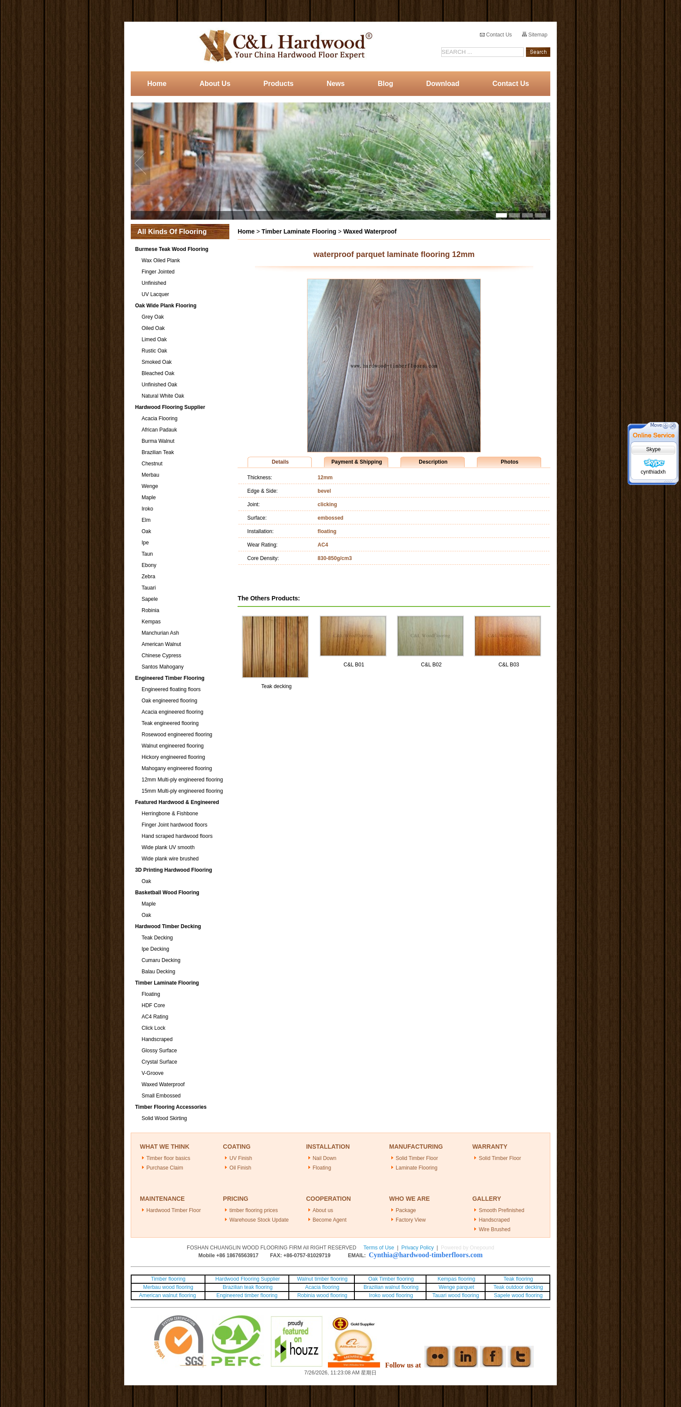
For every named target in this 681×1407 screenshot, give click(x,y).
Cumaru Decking (161, 960)
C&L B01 (354, 665)
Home (156, 83)
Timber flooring (168, 1279)
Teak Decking (157, 938)
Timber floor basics (168, 1158)
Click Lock (153, 1028)
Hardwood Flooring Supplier (170, 407)
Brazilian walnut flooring (390, 1287)
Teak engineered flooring (170, 723)
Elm (146, 520)
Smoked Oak (157, 362)
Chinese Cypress (161, 655)
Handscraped (157, 1039)
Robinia (150, 610)
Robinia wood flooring (322, 1295)
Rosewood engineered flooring (177, 735)
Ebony (149, 565)
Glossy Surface (159, 1051)
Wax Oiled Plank (161, 260)
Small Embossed (161, 1096)
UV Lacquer (155, 294)
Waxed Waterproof (163, 1084)
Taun (147, 554)
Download (442, 83)
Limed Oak (154, 339)
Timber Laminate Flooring (167, 983)
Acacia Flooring (160, 418)
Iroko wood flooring (391, 1295)
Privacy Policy (417, 1248)
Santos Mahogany (163, 667)
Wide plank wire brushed (170, 859)
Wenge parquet (456, 1287)
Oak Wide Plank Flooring (165, 306)
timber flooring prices (253, 1210)
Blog (385, 83)
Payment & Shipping (356, 462)
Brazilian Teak (158, 452)
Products (279, 83)
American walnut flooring (168, 1295)
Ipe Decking (155, 949)
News (336, 83)
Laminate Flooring (416, 1168)
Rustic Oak (154, 351)
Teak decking (276, 686)
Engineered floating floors (171, 689)
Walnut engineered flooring (173, 746)
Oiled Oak (153, 328)
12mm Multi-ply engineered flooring (182, 780)
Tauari (149, 588)
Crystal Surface (159, 1062)
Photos (510, 462)
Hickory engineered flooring (173, 757)
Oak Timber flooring (391, 1279)
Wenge (150, 486)
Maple (149, 497)
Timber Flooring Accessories (171, 1107)
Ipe (145, 543)
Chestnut (152, 464)
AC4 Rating (155, 1017)
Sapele (150, 599)
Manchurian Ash (160, 633)
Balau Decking (158, 972)
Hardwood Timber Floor (173, 1210)
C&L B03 (509, 665)
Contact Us (496, 35)
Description (433, 462)
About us (323, 1210)
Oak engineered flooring (169, 701)
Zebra (148, 576)
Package (406, 1210)
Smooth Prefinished (501, 1210)
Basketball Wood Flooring (167, 893)
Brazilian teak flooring (247, 1287)
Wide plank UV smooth (168, 847)
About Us (214, 83)
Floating (151, 994)
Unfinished (154, 283)
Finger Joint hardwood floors (174, 825)
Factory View (411, 1220)
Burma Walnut (158, 441)
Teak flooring (518, 1279)
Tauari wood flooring (455, 1295)
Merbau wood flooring (168, 1287)
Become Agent (330, 1220)
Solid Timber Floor (417, 1158)
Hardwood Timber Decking (168, 926)
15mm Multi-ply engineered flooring (182, 791)
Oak (146, 531)
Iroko (147, 509)
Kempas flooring (455, 1279)
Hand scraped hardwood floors (177, 836)
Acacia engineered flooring (172, 712)
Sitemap (534, 35)
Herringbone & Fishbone (170, 814)
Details (280, 462)
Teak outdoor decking (518, 1287)
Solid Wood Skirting (164, 1118)
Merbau (150, 475)
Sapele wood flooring (518, 1295)
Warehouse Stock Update (258, 1220)
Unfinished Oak (159, 385)
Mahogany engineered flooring (177, 768)
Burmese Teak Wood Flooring (171, 249)
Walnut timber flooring (322, 1279)
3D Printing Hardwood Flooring (173, 870)
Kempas (151, 622)
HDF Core (153, 1005)
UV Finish (240, 1158)
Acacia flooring (322, 1287)
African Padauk (159, 430)
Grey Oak (153, 317)
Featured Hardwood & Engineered (177, 802)
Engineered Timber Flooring (170, 678)
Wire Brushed (494, 1229)
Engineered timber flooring (247, 1295)
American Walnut (161, 644)
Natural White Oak (163, 396)
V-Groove (153, 1073)
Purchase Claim (164, 1168)
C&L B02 (431, 665)
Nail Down (325, 1158)
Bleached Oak (158, 373)
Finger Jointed (158, 272)
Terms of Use (379, 1248)
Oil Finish (240, 1168)
